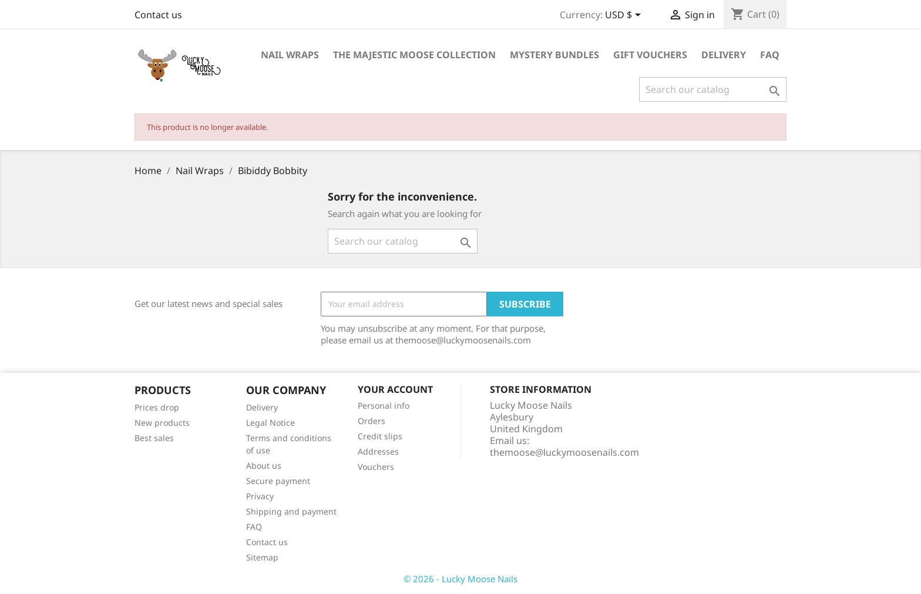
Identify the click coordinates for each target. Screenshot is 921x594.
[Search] (712, 89)
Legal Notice (270, 422)
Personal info (383, 405)
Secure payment (278, 480)
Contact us (158, 14)
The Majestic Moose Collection (414, 54)
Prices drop (157, 407)
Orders (371, 420)
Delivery (723, 54)
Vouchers (376, 466)
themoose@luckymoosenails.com (564, 452)
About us (263, 465)
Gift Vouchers (650, 54)
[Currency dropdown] (625, 16)
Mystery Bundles (554, 54)
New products (162, 422)
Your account (395, 389)
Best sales (154, 437)
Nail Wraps (290, 54)
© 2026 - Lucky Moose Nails (460, 579)
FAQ (769, 54)
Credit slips (380, 436)
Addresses (378, 451)
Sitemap (262, 557)
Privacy (260, 496)
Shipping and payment (291, 511)
